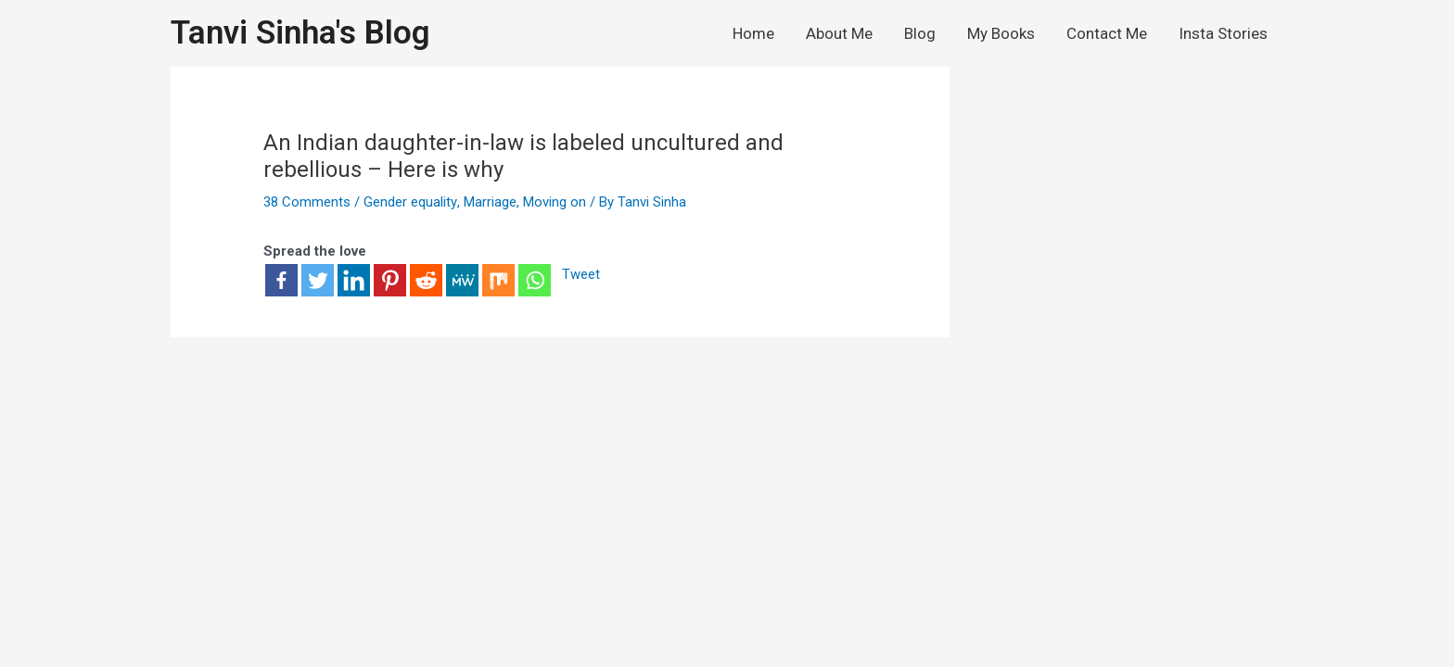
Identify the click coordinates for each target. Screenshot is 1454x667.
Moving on (553, 202)
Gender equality (410, 202)
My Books (1001, 33)
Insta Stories (1223, 33)
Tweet (581, 275)
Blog (920, 33)
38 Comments (307, 202)
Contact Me (1106, 33)
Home (753, 33)
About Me (839, 33)
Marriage (489, 202)
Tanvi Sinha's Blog (300, 33)
